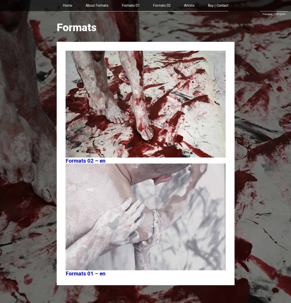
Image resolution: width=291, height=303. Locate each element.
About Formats (97, 5)
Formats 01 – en (85, 274)
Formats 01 (131, 5)
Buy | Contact (218, 5)
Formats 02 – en (85, 161)
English (281, 14)
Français (267, 14)
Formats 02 (162, 5)
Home (67, 5)
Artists (189, 5)
